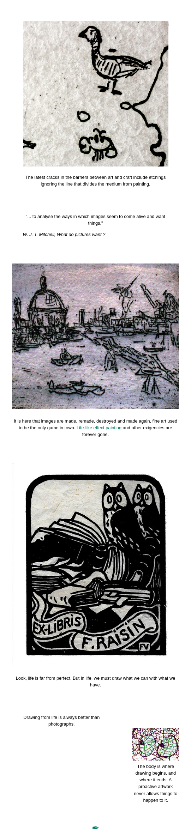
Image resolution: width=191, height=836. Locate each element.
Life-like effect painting (99, 427)
